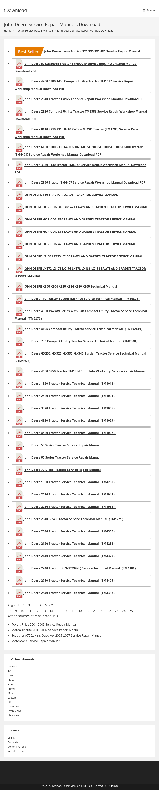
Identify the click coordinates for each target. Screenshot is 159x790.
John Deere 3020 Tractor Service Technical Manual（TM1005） (70, 408)
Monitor (12, 693)
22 (109, 611)
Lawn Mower (15, 711)
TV (9, 671)
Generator (13, 706)
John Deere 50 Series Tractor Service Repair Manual (62, 445)
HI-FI (10, 684)
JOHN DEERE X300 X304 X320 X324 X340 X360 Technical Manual (70, 286)
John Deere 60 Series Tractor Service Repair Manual (62, 457)
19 (87, 611)
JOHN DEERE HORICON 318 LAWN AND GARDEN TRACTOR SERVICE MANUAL (80, 232)
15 (58, 611)
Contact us (100, 786)
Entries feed (14, 742)
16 (65, 611)
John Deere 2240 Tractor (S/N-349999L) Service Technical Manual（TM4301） (80, 568)
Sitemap (114, 786)
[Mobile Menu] (149, 10)
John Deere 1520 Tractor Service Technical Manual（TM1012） (70, 383)
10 (22, 611)
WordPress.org (16, 751)
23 (116, 611)
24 (124, 611)
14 (51, 611)
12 (37, 611)
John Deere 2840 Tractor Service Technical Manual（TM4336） (70, 593)
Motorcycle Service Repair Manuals (36, 641)
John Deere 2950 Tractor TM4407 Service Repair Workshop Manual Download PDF (84, 183)
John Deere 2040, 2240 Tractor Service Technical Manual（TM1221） (74, 519)
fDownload (15, 10)
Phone (11, 680)
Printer (12, 688)
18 (80, 611)
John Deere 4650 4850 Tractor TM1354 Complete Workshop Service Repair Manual (85, 371)
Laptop (12, 697)
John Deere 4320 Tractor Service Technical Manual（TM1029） (70, 420)
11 (29, 611)
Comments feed (17, 746)
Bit (84, 786)
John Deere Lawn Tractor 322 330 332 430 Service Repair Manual (77, 51)
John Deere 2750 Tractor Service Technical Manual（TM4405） (70, 580)
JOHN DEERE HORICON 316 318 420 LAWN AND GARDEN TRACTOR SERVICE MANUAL (86, 207)
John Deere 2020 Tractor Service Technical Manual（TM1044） (70, 494)
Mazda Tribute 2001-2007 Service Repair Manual (45, 630)
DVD (10, 675)
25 (131, 611)
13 (44, 611)
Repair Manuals (71, 786)
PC (9, 702)
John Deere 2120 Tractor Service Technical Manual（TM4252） (70, 544)
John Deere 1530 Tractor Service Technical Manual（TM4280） (70, 482)
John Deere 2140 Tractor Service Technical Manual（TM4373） (70, 556)
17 (73, 611)
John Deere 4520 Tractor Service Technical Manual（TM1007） (70, 433)
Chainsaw (13, 715)
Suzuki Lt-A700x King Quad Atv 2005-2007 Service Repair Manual (57, 635)
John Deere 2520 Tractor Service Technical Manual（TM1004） (70, 396)
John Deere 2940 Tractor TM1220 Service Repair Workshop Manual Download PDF (84, 99)
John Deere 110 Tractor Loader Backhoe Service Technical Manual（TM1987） (82, 299)
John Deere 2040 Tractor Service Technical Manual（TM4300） (70, 531)
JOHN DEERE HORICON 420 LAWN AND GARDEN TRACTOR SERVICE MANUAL (80, 244)
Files (89, 786)
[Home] (8, 30)
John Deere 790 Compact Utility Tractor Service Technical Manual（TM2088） (81, 341)
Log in (11, 737)
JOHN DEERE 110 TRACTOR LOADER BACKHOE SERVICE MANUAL (71, 195)
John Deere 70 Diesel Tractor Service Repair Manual (62, 470)
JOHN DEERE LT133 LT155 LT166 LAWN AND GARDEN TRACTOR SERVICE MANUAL (83, 256)
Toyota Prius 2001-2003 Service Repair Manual (44, 624)
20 (94, 611)
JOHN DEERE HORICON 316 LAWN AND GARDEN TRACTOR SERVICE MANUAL (80, 219)
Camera (12, 666)
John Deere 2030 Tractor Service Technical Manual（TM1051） (70, 507)
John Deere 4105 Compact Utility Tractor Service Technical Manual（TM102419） (84, 329)
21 (102, 611)
